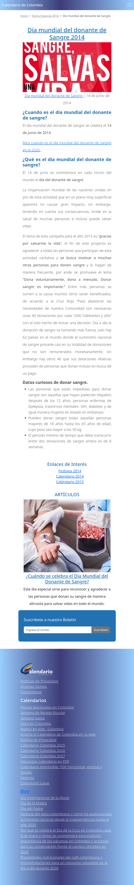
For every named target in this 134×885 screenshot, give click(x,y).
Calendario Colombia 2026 (43, 750)
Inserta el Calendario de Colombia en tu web (58, 734)
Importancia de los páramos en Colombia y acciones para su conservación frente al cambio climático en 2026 (65, 846)
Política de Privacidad (38, 739)
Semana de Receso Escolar (43, 712)
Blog (25, 791)
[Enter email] (58, 629)
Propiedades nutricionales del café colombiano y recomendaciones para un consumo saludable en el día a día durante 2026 (64, 863)
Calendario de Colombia (22, 5)
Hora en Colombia (36, 723)
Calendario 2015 (70, 481)
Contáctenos (31, 691)
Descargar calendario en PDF (45, 761)
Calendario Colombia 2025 (43, 745)
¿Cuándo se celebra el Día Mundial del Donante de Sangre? (67, 578)
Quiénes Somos (34, 686)
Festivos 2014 (69, 470)
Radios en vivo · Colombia (42, 728)
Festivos (27, 777)
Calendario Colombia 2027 (43, 756)
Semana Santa (33, 718)
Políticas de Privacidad (39, 681)
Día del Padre (32, 808)
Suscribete (101, 630)
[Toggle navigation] (129, 5)
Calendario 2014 (70, 476)
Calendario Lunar (35, 783)
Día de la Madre (34, 803)
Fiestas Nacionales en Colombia (47, 707)
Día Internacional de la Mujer (45, 797)
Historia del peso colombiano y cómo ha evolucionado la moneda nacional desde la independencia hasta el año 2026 (66, 819)
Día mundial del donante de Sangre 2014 (67, 33)
